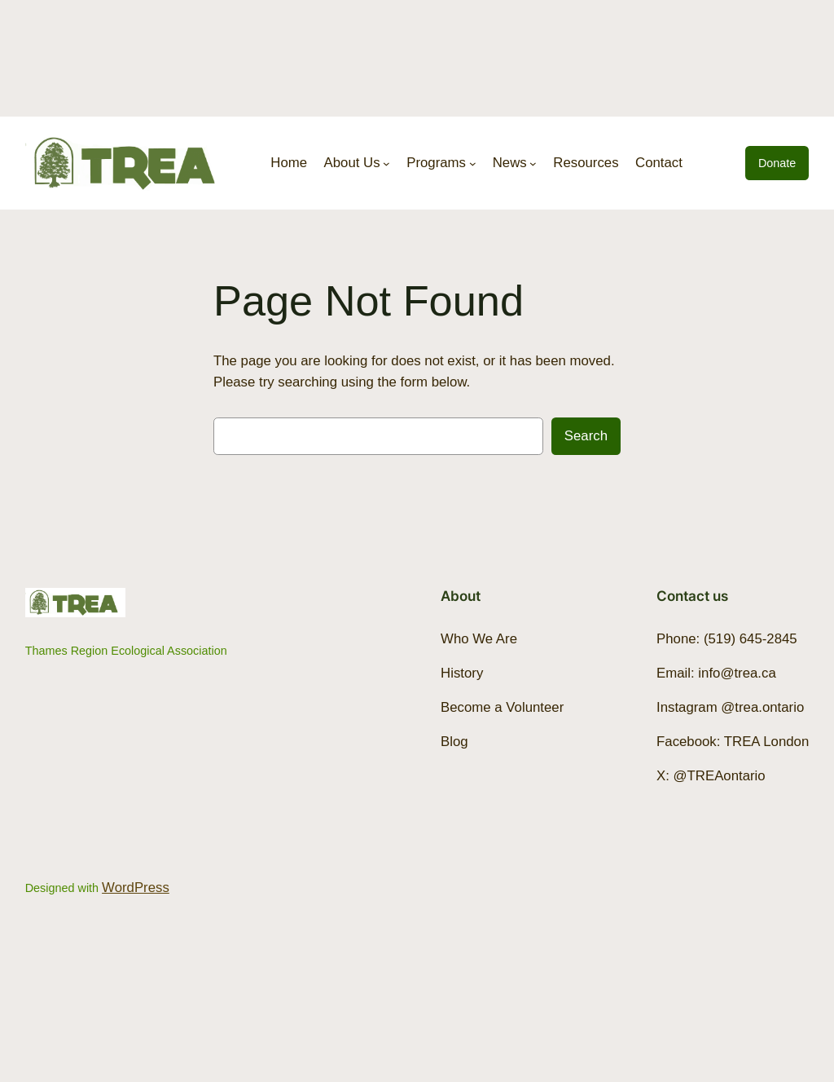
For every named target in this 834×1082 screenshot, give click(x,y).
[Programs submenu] (472, 163)
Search (586, 436)
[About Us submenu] (386, 163)
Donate (777, 163)
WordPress (135, 887)
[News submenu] (533, 163)
